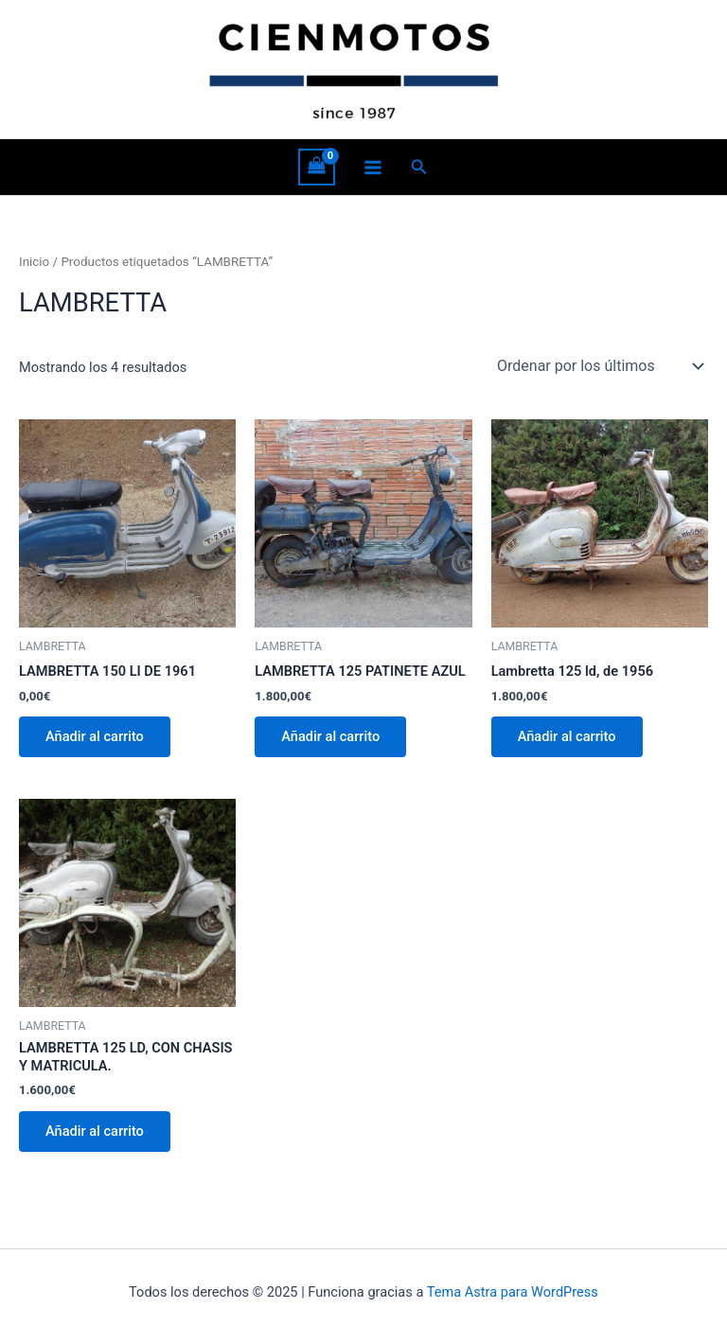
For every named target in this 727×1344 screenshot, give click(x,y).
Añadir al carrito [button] (94, 736)
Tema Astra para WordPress (512, 1291)
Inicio (34, 262)
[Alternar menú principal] (373, 167)
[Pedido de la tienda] (598, 366)
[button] (419, 167)
